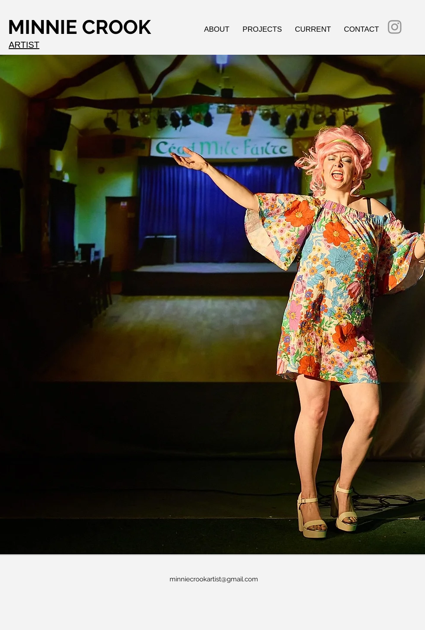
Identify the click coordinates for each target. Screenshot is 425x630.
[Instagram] (395, 27)
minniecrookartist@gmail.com (214, 579)
